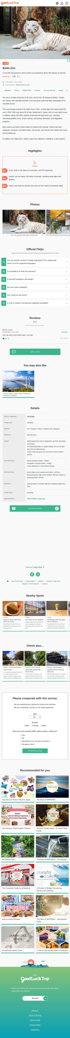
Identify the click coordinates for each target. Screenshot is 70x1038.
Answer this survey (35, 751)
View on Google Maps (34, 567)
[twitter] (38, 574)
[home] (10, 4)
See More (64, 332)
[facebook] (32, 574)
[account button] (62, 3)
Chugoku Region (30, 581)
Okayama (40, 581)
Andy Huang (8, 330)
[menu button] (66, 3)
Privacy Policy (35, 1025)
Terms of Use (35, 1020)
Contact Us (35, 1030)
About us (35, 1010)
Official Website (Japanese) (36, 499)
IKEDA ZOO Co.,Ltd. (22, 85)
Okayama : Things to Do (53, 581)
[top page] (8, 581)
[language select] (57, 3)
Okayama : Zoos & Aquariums (30, 584)
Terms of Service (35, 1015)
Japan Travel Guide (17, 581)
